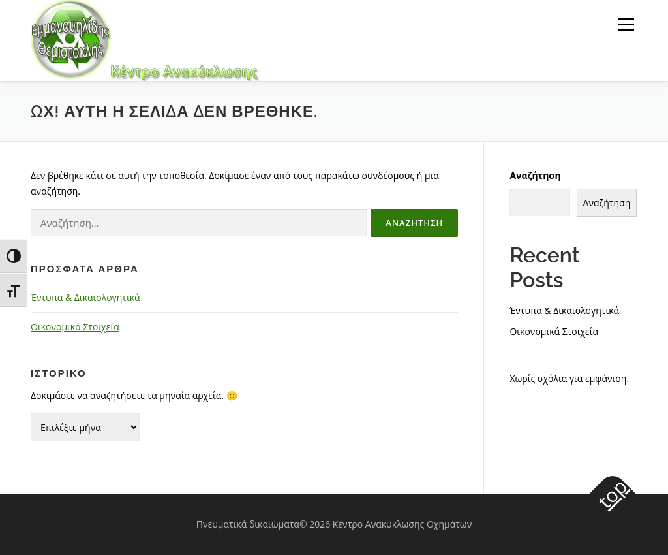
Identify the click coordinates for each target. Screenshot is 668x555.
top (612, 493)
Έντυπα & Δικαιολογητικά (85, 297)
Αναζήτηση (534, 175)
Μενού (626, 24)
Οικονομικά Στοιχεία (75, 327)
